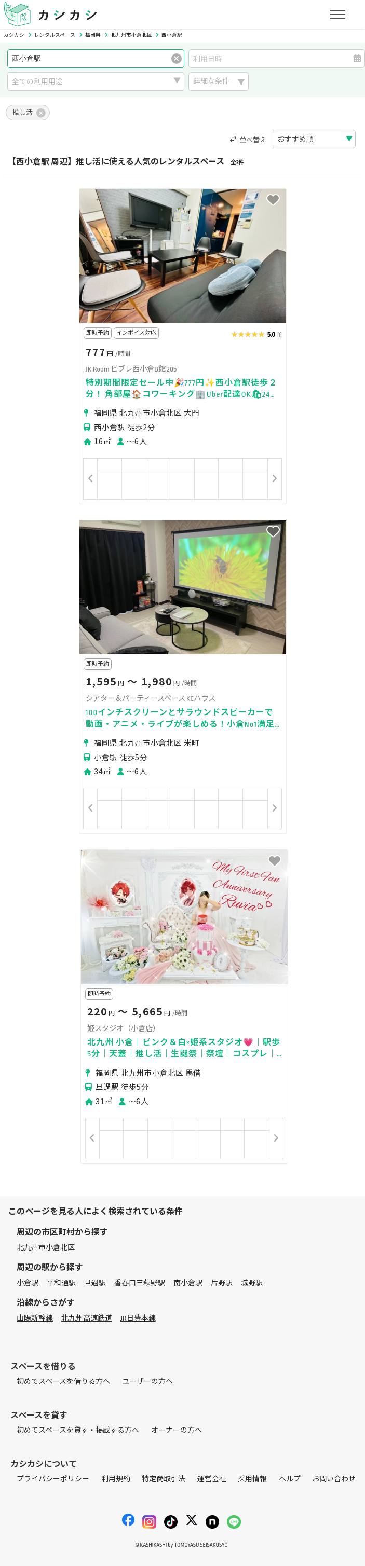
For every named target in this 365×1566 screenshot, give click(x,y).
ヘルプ (290, 1479)
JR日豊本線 (138, 1318)
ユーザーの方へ (147, 1381)
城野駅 (252, 1283)
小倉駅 (27, 1283)
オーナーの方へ (176, 1430)
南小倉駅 (187, 1283)
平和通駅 (61, 1283)
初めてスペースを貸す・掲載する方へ (78, 1430)
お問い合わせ (334, 1479)
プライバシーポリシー (53, 1479)
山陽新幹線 (35, 1318)
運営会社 (211, 1479)
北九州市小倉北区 (46, 1248)
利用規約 (115, 1479)
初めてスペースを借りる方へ (63, 1381)
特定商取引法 (163, 1479)
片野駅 (222, 1283)
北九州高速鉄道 (86, 1318)
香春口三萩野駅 (139, 1283)
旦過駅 (95, 1283)
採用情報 (252, 1479)
